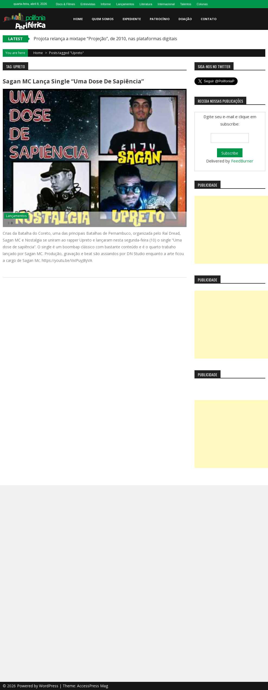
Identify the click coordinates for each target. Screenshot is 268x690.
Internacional (166, 4)
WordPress (49, 685)
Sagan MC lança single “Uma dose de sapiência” (73, 81)
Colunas (202, 4)
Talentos (185, 4)
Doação (185, 19)
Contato (208, 19)
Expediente (132, 19)
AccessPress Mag (92, 685)
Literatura (146, 4)
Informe (106, 4)
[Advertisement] (231, 230)
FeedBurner (242, 161)
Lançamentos (125, 4)
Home (78, 19)
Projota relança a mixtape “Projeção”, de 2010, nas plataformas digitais (105, 39)
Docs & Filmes (65, 4)
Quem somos (103, 19)
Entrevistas (88, 4)
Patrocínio (160, 19)
